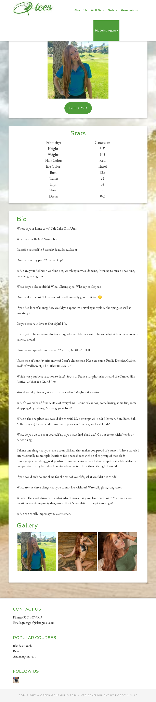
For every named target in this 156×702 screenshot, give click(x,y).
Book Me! (78, 108)
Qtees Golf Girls (33, 8)
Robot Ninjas (126, 695)
